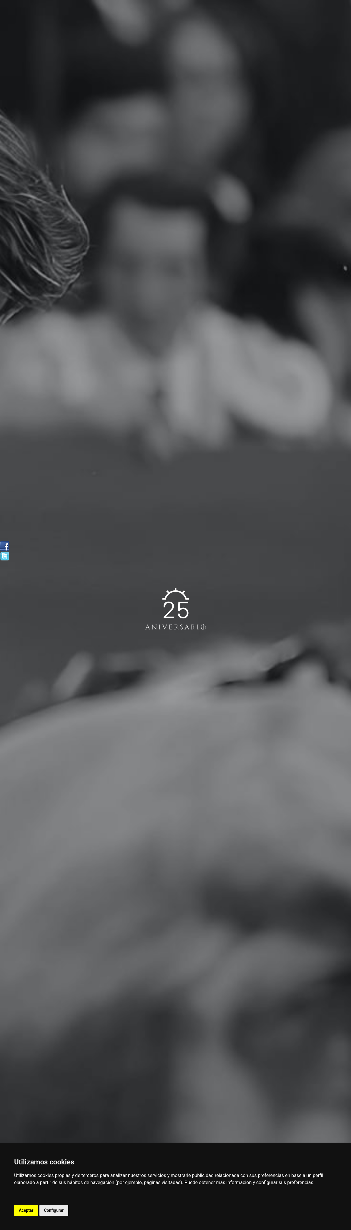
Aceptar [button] (26, 1210)
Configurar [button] (54, 1210)
